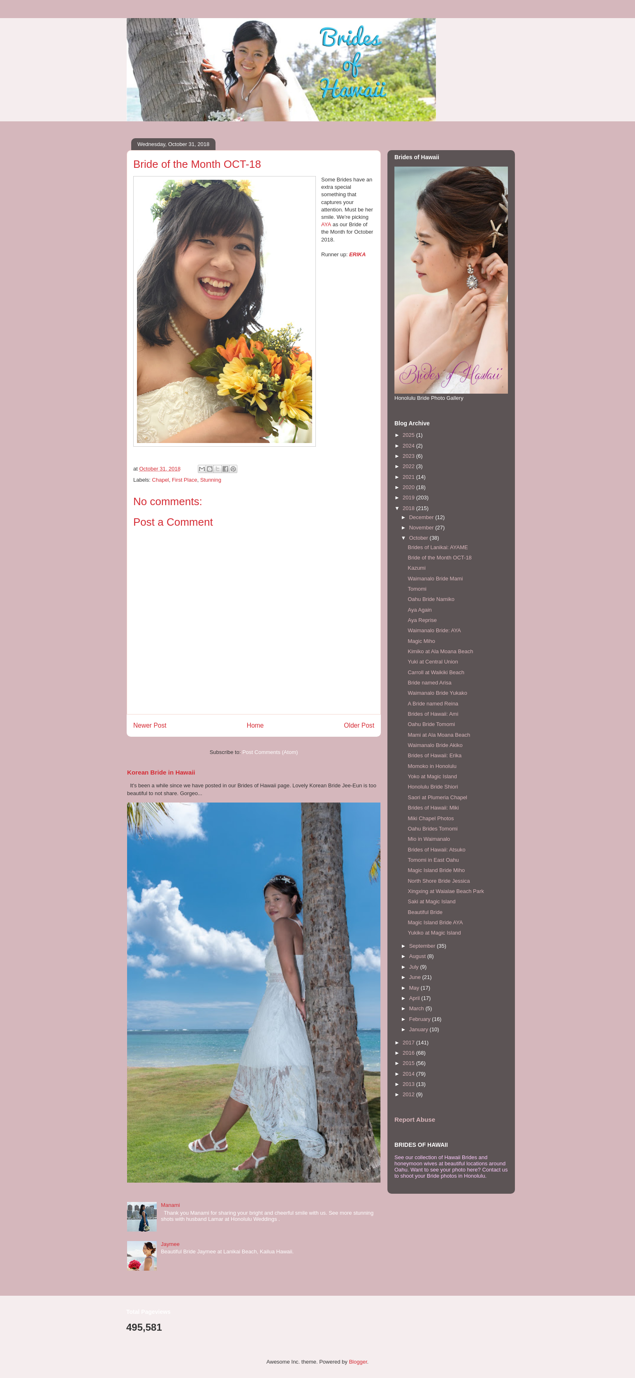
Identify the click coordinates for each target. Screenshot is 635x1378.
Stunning (210, 480)
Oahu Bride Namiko (431, 599)
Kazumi (416, 568)
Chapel (160, 480)
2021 (409, 477)
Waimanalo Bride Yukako (437, 693)
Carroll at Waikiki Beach (436, 672)
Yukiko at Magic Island (434, 933)
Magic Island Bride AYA (435, 922)
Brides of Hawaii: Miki (433, 808)
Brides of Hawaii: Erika (434, 755)
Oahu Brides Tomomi (432, 829)
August (418, 956)
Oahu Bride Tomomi (431, 724)
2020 (409, 487)
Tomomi (417, 589)
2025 (409, 435)
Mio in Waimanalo (429, 839)
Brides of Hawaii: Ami (433, 714)
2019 (409, 497)
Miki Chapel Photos (431, 818)
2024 (409, 446)
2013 (409, 1084)
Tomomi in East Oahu (433, 860)
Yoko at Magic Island (432, 776)
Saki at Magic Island (431, 901)
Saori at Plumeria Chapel (437, 797)
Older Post (359, 725)
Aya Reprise (422, 620)
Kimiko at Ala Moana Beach (440, 651)
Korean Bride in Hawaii (161, 772)
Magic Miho (421, 641)
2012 (409, 1094)
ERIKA (357, 254)
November (422, 527)
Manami (170, 1205)
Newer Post (150, 725)
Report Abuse (414, 1119)
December (422, 517)
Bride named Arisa (429, 683)
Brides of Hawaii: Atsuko (436, 850)
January (419, 1029)
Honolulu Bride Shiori (433, 787)
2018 (409, 508)
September (423, 946)
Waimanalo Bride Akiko (435, 745)
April (415, 998)
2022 (409, 466)
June (415, 977)
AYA (326, 224)
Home (255, 725)
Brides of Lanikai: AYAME (438, 547)
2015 (409, 1063)
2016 (409, 1053)
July (414, 967)
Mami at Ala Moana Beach (439, 735)
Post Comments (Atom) (270, 752)
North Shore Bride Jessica (439, 881)
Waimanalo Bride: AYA (434, 630)
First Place (184, 480)
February (420, 1019)
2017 (409, 1042)
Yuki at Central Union (433, 662)
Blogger (358, 1362)
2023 (409, 456)
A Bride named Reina (433, 704)
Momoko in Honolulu (432, 766)
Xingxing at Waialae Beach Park (446, 891)
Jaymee (170, 1244)
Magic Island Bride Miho (436, 870)
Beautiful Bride (425, 912)
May (415, 988)
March (417, 1008)
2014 (409, 1074)
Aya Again (419, 610)
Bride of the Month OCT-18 (439, 557)
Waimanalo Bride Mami (435, 578)
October (419, 538)
